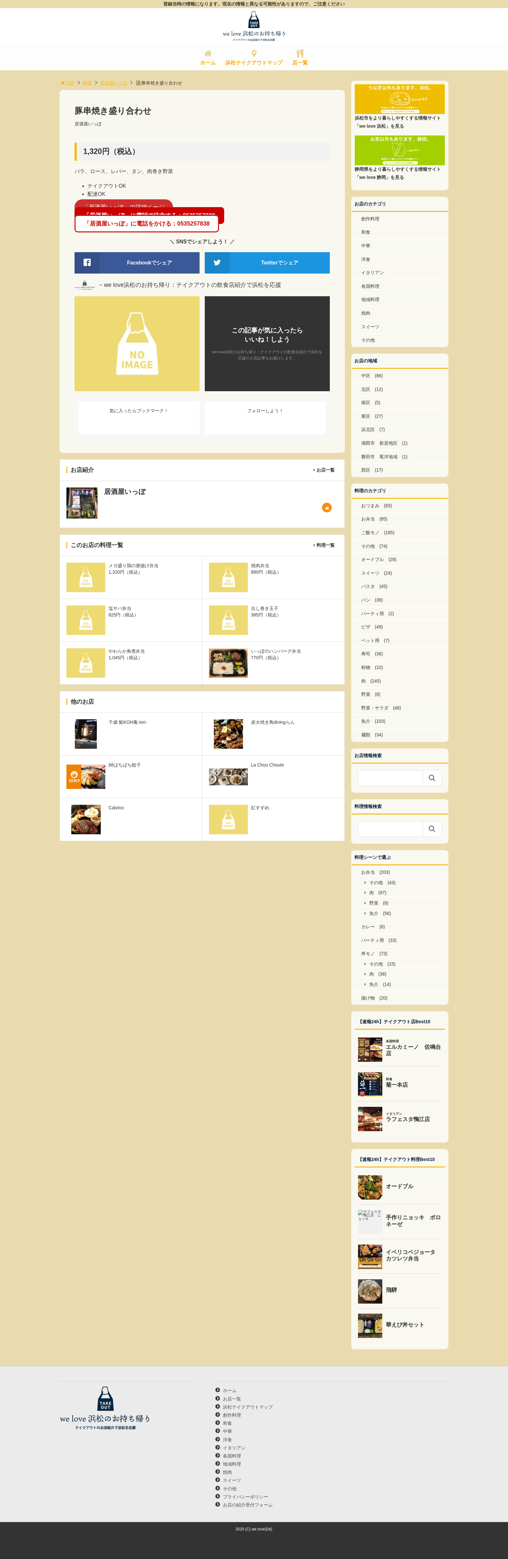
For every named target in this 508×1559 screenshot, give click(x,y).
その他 (368, 340)
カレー (368, 926)
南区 (365, 402)
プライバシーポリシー (245, 1496)
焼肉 (365, 313)
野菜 (365, 694)
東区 (365, 416)
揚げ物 (368, 998)
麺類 (365, 734)
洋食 (365, 259)
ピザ (365, 626)
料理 (87, 83)
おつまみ (370, 505)
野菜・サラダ (374, 707)
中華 (365, 245)
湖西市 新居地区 (379, 443)
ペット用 (370, 640)
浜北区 (368, 429)
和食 (365, 232)
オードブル (372, 559)
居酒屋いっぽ (113, 83)
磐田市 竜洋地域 (379, 456)
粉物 (365, 667)
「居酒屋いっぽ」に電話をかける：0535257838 (147, 223)
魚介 (365, 721)
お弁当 (368, 519)
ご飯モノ (370, 532)
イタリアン (372, 272)
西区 (365, 470)
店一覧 (300, 62)
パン (365, 600)
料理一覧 (326, 545)
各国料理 (370, 286)
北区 (365, 389)
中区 (365, 375)
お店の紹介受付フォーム (248, 1504)
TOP (67, 83)
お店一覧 (326, 470)
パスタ (368, 586)
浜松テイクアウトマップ (254, 62)
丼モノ (368, 953)
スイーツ (370, 326)
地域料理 (370, 299)
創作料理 (370, 218)
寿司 (365, 653)
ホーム (208, 62)
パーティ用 (372, 613)
